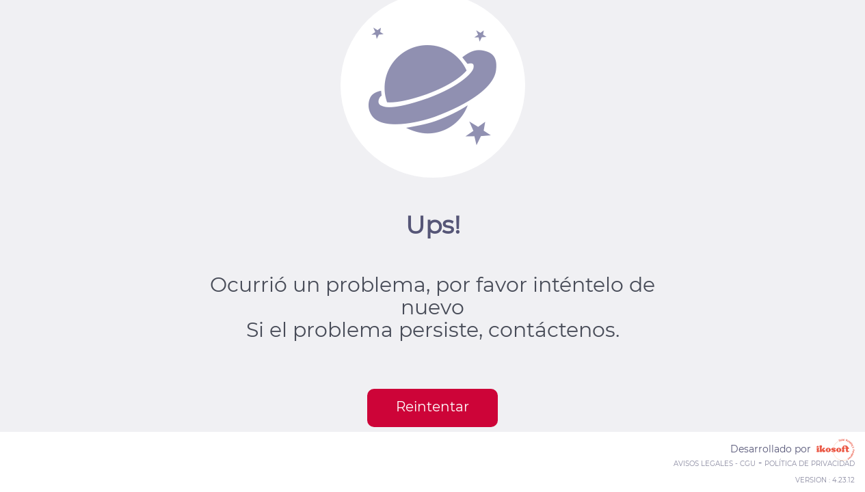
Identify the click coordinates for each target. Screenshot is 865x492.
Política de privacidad (809, 463)
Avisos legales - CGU (715, 463)
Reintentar (432, 406)
